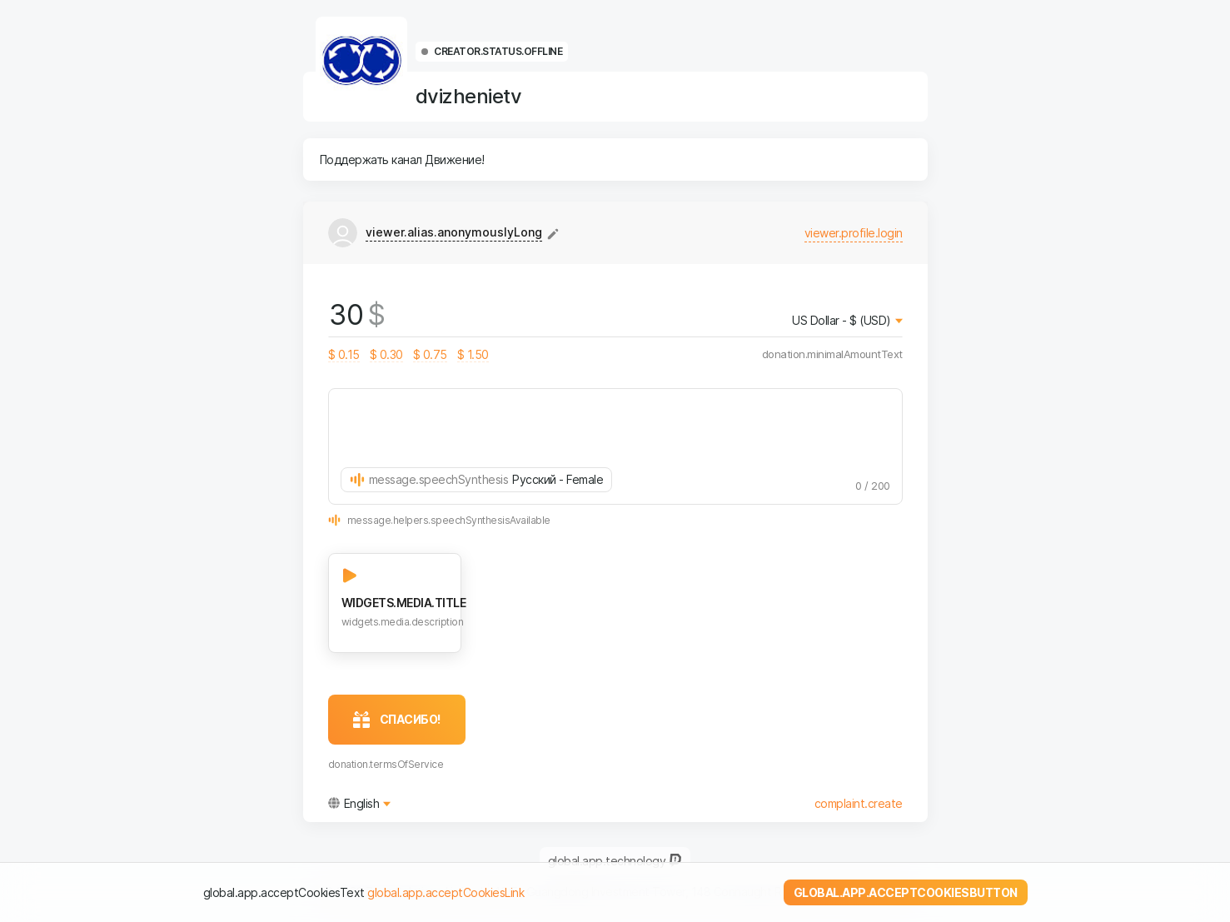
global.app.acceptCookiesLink (445, 892)
